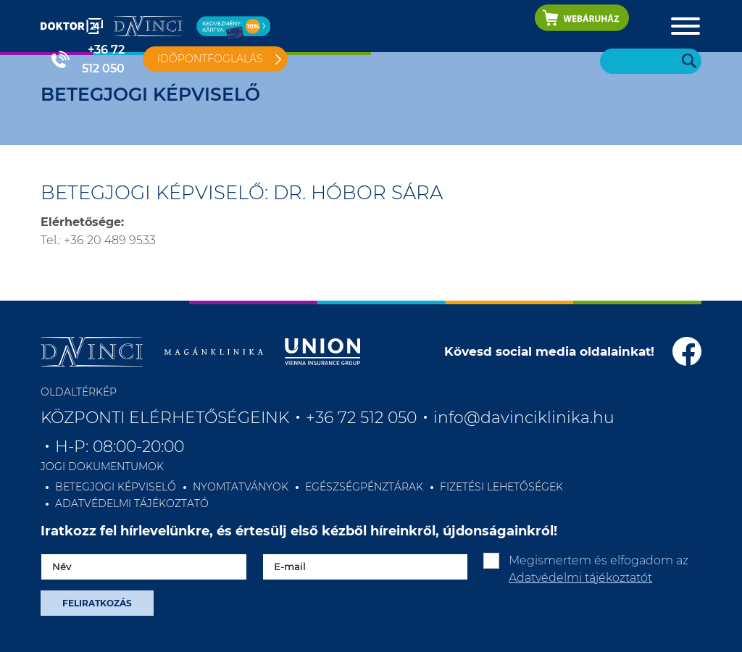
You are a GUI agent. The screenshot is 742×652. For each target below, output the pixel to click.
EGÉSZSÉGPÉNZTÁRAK (364, 486)
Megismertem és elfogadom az (598, 569)
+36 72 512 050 (103, 59)
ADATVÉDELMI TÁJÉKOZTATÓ (132, 503)
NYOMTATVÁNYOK (240, 486)
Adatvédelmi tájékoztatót (580, 578)
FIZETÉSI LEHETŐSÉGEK (501, 486)
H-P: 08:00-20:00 (119, 446)
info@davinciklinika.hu (523, 417)
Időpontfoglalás (210, 58)
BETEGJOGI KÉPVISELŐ (115, 486)
